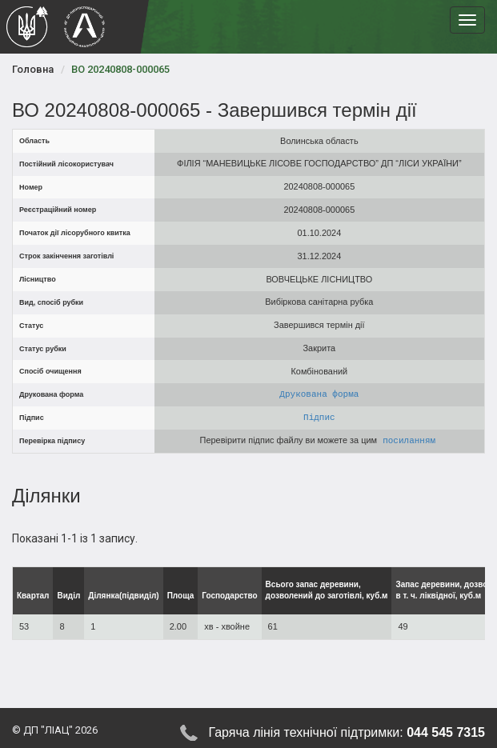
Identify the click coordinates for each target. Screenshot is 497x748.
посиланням (409, 440)
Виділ (68, 595)
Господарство (229, 595)
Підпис (319, 417)
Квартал (33, 595)
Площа (180, 595)
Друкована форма (319, 394)
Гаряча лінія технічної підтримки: (346, 732)
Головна (33, 69)
